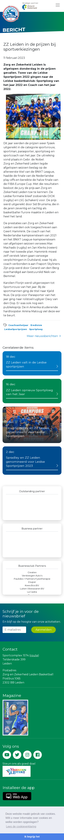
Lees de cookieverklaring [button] (21, 826)
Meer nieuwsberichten (42, 336)
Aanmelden (43, 629)
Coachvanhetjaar (18, 325)
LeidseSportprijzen (15, 329)
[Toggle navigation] (57, 5)
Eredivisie (36, 325)
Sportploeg (35, 329)
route (34, 655)
